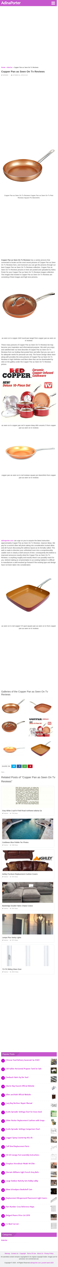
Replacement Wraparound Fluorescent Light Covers (26, 1198)
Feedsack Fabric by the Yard (17, 1077)
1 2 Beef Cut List (12, 1224)
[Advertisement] (29, 37)
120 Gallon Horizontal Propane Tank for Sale (23, 1069)
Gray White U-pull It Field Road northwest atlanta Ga (22, 811)
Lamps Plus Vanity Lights (11, 937)
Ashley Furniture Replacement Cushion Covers (20, 874)
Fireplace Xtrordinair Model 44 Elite (20, 1164)
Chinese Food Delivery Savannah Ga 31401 (23, 1060)
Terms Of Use (31, 1253)
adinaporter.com (7, 541)
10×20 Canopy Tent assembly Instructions (22, 1155)
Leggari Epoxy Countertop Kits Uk (19, 1138)
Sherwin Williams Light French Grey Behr (22, 1172)
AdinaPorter (11, 3)
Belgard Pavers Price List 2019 (18, 1215)
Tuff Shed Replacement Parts (17, 1146)
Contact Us (14, 1253)
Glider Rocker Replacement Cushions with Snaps (25, 1120)
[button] (53, 3)
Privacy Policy (48, 1253)
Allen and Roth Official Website (18, 1094)
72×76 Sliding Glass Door (11, 969)
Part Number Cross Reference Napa (20, 1207)
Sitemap (7, 1253)
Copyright (23, 1253)
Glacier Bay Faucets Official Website (20, 1086)
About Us (40, 1253)
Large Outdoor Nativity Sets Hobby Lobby (22, 1181)
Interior (5, 75)
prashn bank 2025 (48, 1263)
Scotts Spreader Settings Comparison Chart (23, 1129)
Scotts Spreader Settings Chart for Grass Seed (24, 1112)
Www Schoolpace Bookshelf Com (19, 1189)
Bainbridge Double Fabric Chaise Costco (17, 906)
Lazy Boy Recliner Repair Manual (19, 1103)
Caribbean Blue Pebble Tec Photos (15, 842)
